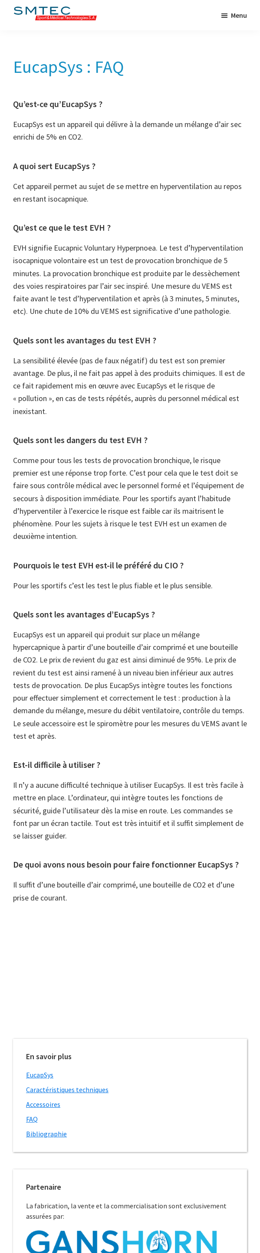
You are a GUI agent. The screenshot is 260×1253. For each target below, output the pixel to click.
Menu (239, 15)
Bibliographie (46, 1133)
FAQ (32, 1119)
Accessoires (43, 1104)
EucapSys (39, 1074)
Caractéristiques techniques (67, 1089)
